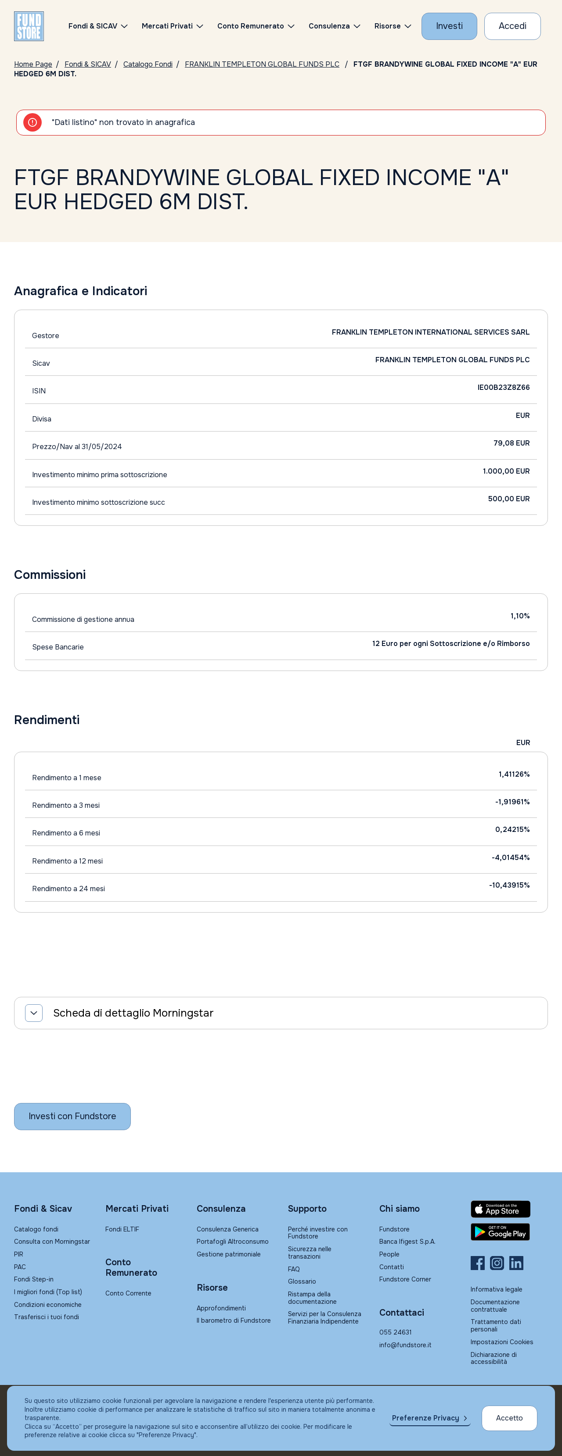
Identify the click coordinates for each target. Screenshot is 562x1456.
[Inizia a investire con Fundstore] (72, 1116)
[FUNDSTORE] (29, 26)
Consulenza (329, 26)
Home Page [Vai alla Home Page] (33, 64)
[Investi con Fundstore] (449, 26)
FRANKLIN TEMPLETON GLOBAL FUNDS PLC (262, 64)
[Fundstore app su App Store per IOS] (509, 1209)
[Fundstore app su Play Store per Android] (509, 1232)
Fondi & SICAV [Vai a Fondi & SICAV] (88, 64)
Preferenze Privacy (425, 1418)
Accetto (509, 1418)
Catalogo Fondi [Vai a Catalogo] (148, 64)
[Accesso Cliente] (512, 26)
